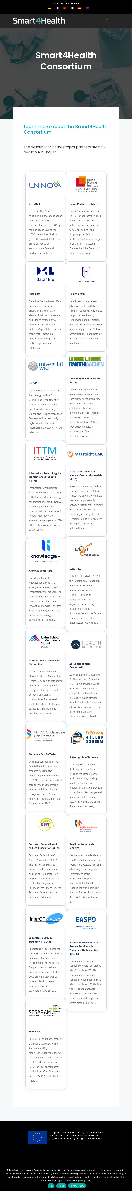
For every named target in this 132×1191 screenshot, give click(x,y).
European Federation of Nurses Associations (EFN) (44, 846)
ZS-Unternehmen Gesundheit (79, 665)
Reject (61, 1186)
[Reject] (127, 1178)
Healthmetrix (77, 294)
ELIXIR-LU (75, 568)
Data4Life (34, 294)
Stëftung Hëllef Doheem (83, 757)
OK (51, 1186)
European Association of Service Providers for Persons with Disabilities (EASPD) (83, 948)
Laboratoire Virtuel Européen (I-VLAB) (40, 939)
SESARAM (34, 1031)
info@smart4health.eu (67, 3)
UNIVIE (33, 383)
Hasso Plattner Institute (83, 204)
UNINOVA (34, 204)
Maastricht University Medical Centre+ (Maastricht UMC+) (86, 475)
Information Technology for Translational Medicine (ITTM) (45, 476)
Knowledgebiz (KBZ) (41, 570)
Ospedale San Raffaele (42, 754)
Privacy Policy (77, 1186)
